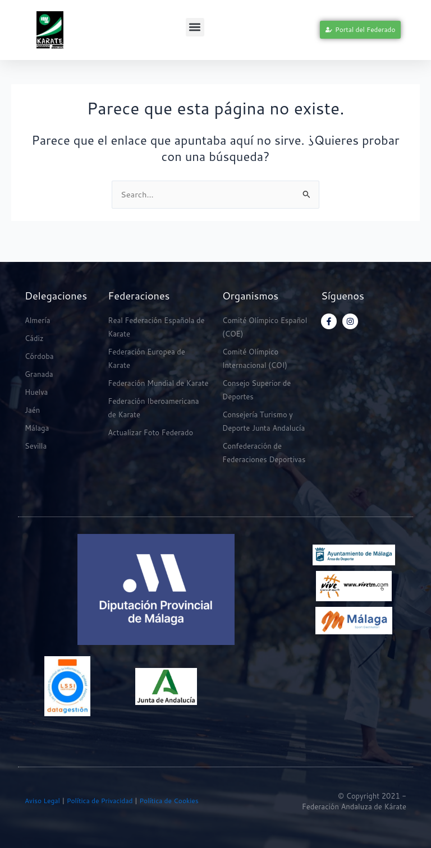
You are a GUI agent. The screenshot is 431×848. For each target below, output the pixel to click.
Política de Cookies (168, 800)
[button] (195, 27)
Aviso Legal (42, 800)
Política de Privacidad (98, 800)
